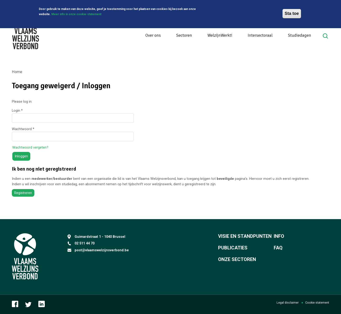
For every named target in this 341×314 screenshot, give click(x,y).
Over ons (153, 35)
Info (279, 236)
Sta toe (292, 12)
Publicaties (232, 248)
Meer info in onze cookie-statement (76, 13)
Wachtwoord (23, 129)
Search (326, 36)
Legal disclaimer (288, 302)
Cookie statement (317, 302)
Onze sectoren (237, 259)
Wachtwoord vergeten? (30, 147)
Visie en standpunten (245, 236)
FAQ (278, 248)
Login (17, 110)
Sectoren (184, 35)
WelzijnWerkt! (219, 35)
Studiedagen (299, 35)
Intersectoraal (260, 35)
